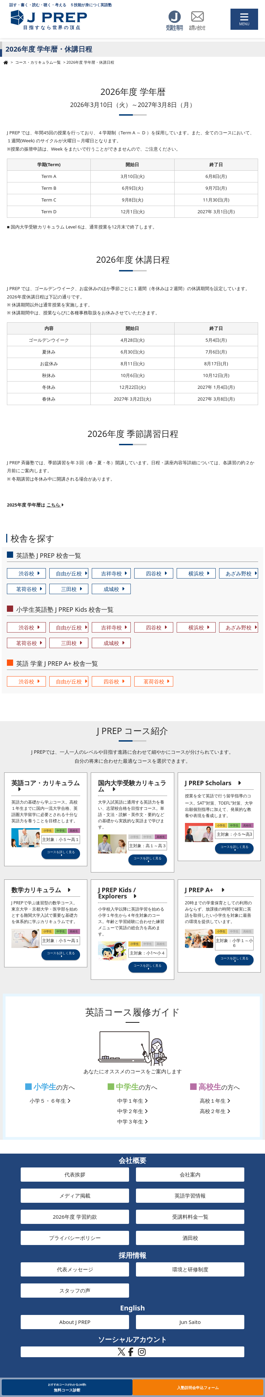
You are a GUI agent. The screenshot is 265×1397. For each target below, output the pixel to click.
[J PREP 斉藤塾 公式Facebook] (130, 1353)
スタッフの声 (74, 1290)
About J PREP (74, 1321)
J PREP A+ (199, 890)
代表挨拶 (75, 1174)
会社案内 (190, 1174)
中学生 (123, 1087)
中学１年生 (132, 1100)
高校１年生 (215, 1100)
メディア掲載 (74, 1195)
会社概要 (132, 1160)
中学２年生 (132, 1111)
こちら (55, 505)
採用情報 (132, 1255)
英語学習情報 (190, 1195)
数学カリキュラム (36, 890)
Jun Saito (190, 1321)
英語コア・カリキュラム (45, 783)
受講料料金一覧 (190, 1216)
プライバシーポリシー (75, 1237)
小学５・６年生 (50, 1100)
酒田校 (190, 1237)
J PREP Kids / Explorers (117, 893)
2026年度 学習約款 (75, 1216)
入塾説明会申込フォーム (198, 1387)
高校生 (206, 1087)
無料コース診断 (67, 1387)
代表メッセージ (75, 1269)
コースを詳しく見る (61, 852)
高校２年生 (215, 1111)
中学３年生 (132, 1121)
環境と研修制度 (190, 1269)
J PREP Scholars (208, 783)
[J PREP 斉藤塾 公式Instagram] (141, 1353)
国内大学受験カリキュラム (132, 786)
